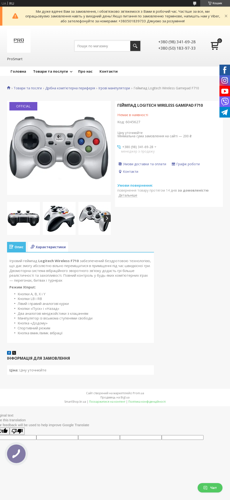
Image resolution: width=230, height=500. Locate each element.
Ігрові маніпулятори (114, 88)
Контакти (109, 71)
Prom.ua (138, 393)
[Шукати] (135, 46)
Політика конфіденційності (147, 402)
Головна (18, 71)
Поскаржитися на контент (107, 402)
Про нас (85, 71)
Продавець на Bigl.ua (115, 397)
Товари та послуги (50, 71)
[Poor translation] (17, 431)
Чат (210, 487)
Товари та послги (28, 88)
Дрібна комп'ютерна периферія (70, 88)
